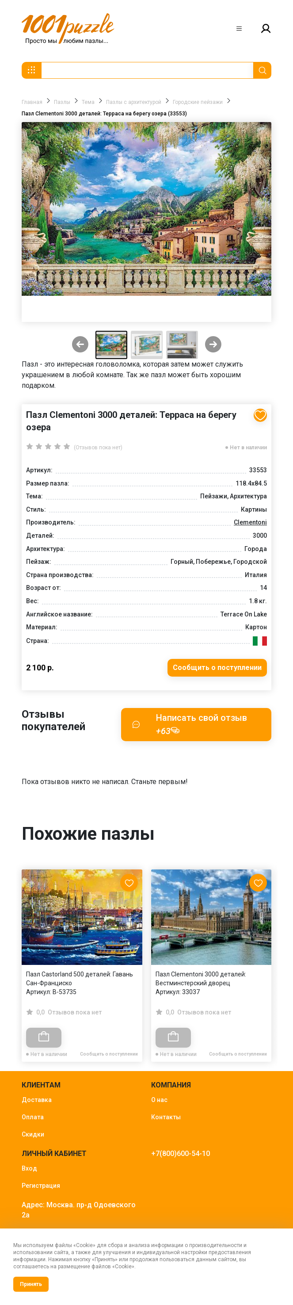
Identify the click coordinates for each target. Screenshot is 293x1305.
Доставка (37, 1099)
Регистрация (41, 1185)
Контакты (166, 1117)
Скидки (33, 1134)
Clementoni (250, 522)
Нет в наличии (248, 447)
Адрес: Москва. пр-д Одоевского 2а (79, 1210)
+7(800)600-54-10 (180, 1153)
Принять (31, 1284)
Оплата (33, 1117)
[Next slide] (213, 345)
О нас (159, 1099)
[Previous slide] (80, 345)
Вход (29, 1168)
